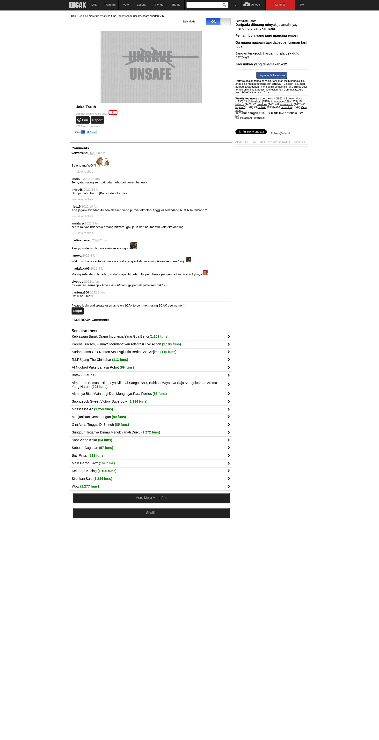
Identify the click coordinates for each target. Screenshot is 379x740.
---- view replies (82, 171)
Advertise (299, 141)
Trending (110, 4)
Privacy (272, 141)
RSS (253, 141)
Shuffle (175, 4)
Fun (85, 120)
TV (246, 141)
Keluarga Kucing (94, 471)
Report (97, 120)
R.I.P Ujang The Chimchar (100, 360)
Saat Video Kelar (92, 440)
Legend (141, 4)
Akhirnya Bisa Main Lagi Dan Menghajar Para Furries (119, 394)
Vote (126, 4)
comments (88, 126)
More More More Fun (151, 498)
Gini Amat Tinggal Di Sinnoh (100, 424)
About (238, 141)
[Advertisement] (151, 569)
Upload (255, 4)
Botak (83, 375)
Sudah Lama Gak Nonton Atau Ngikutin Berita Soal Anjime (124, 352)
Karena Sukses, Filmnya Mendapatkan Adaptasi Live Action (126, 344)
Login (77, 311)
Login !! (280, 4)
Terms (262, 141)
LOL (94, 4)
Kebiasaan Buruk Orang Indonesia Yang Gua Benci (120, 336)
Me (302, 4)
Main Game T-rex (93, 463)
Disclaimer (285, 141)
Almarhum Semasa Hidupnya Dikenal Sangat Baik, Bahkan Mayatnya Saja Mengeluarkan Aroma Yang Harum (144, 385)
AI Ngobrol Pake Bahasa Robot (103, 367)
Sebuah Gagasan (92, 448)
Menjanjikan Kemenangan (99, 417)
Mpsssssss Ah (92, 409)
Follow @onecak (281, 133)
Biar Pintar (88, 455)
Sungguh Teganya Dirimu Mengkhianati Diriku (116, 432)
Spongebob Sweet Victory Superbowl (109, 401)
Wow (85, 486)
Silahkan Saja (92, 479)
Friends (158, 4)
